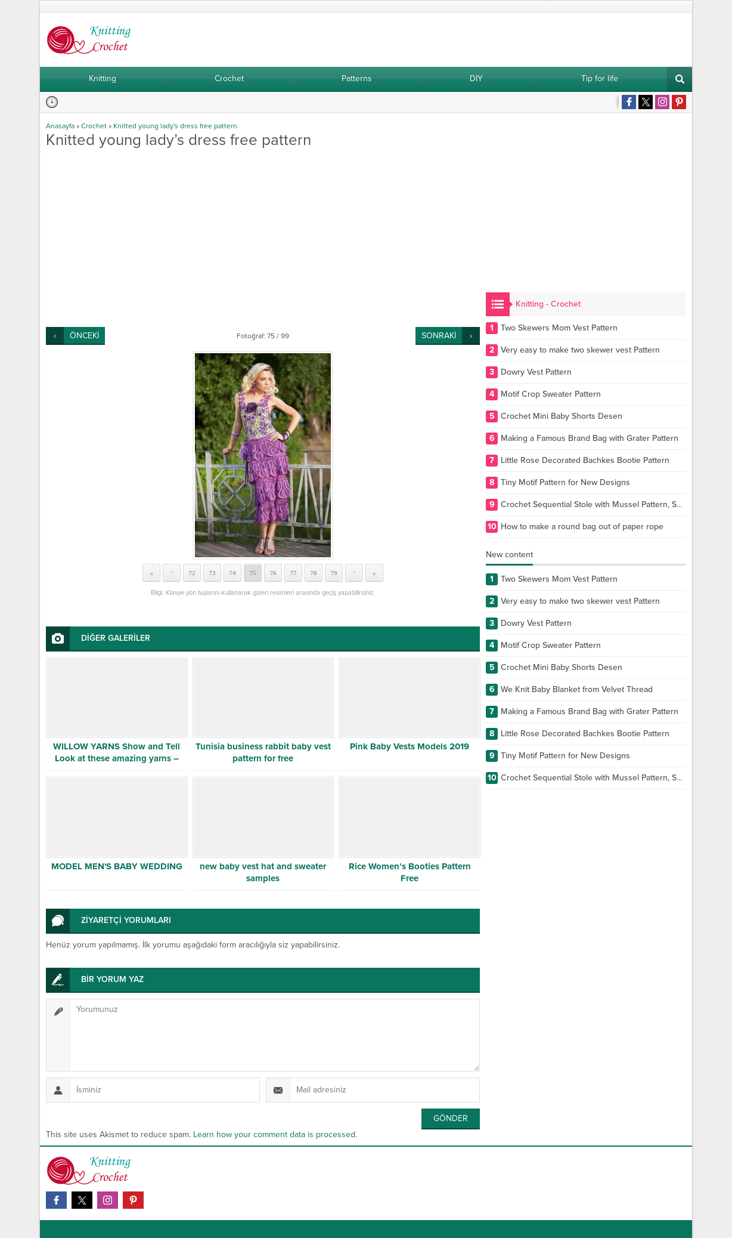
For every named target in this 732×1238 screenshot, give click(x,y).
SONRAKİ (438, 336)
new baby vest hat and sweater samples (263, 872)
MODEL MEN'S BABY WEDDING (116, 866)
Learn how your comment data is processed (274, 1134)
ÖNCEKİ (84, 336)
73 (212, 572)
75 (253, 572)
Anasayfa (60, 126)
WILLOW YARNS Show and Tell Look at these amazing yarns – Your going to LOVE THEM (116, 758)
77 (293, 572)
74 (232, 572)
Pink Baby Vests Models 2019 (409, 746)
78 (314, 572)
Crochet (94, 126)
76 (273, 572)
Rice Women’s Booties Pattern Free (410, 872)
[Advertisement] (263, 237)
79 (334, 572)
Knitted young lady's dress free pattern (175, 126)
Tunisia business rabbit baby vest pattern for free (263, 752)
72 (192, 572)
